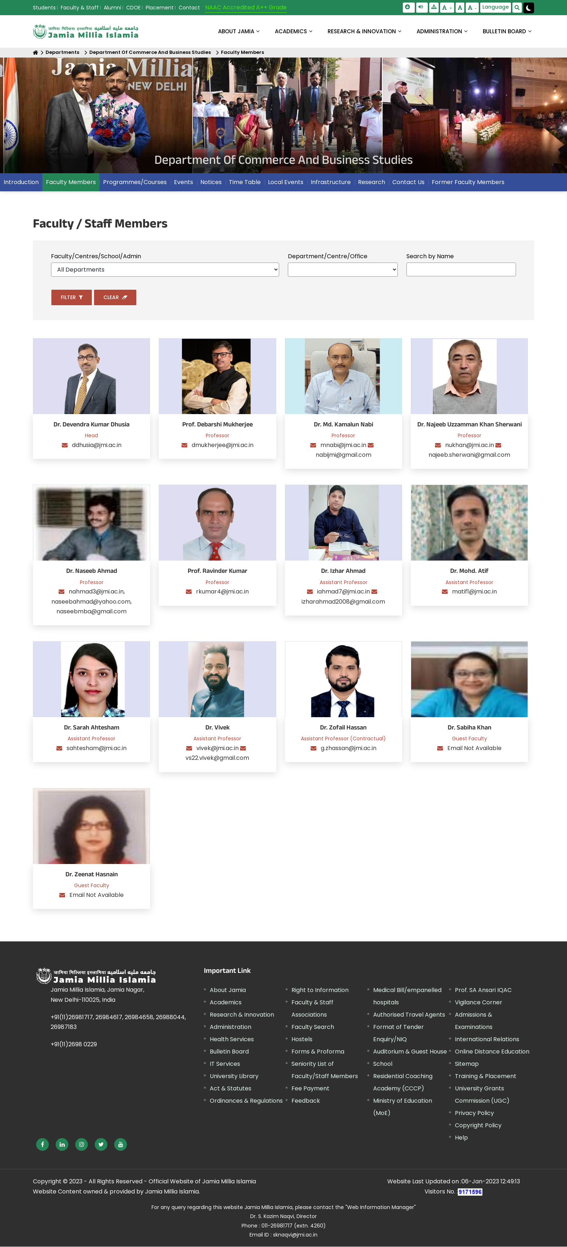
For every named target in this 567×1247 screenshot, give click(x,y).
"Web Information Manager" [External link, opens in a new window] (380, 1207)
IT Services (225, 1064)
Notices (211, 182)
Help (461, 1138)
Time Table (245, 182)
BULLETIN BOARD (504, 31)
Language (495, 6)
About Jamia (236, 31)
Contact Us (408, 182)
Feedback (305, 1101)
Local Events (285, 182)
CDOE (133, 7)
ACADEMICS (291, 31)
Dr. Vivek (217, 728)
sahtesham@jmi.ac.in (97, 748)
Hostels (301, 1039)
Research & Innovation (242, 1015)
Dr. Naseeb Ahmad (91, 572)
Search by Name (430, 256)
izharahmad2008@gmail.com (343, 601)
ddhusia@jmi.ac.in (97, 445)
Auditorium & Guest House (410, 1052)
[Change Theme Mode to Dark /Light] (528, 8)
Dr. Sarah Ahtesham (91, 728)
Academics (226, 1003)
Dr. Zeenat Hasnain (91, 875)
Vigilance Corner (478, 1003)
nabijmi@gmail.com (343, 455)
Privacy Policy (474, 1113)
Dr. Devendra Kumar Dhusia (91, 425)
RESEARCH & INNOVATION (362, 31)
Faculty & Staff (80, 7)
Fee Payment (310, 1089)
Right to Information (320, 990)
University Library (234, 1076)
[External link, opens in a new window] (42, 1144)
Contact (189, 7)
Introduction (21, 182)
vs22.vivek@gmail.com (217, 758)
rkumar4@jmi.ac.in (222, 592)
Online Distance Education (492, 1052)
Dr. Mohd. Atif (469, 572)
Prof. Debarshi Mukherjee (217, 425)
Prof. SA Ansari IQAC (483, 990)
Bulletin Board (229, 1052)
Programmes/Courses (135, 182)
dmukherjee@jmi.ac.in (222, 445)
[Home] (35, 53)
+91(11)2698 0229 (74, 1044)
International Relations (487, 1039)
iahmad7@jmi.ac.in (344, 592)
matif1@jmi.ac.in (474, 592)
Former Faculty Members (468, 182)
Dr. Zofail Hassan (343, 728)
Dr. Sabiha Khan (469, 728)
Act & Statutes (230, 1089)
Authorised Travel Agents (409, 1015)
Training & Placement (485, 1076)
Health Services (232, 1039)
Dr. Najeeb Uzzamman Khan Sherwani (469, 425)
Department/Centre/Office (327, 256)
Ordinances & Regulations (246, 1101)
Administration (230, 1027)
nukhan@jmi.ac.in (470, 445)
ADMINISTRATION (439, 31)
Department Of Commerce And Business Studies (150, 52)
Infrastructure (331, 182)
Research (371, 182)
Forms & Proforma (317, 1052)
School (382, 1064)
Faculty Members (242, 52)
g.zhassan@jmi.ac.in (348, 748)
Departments (62, 52)
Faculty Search (312, 1027)
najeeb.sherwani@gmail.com (469, 455)
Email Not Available (474, 748)
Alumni (112, 7)
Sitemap (467, 1064)
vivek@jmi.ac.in (218, 748)
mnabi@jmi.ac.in (344, 445)
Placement (160, 7)
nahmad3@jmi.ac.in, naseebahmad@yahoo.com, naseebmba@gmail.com (91, 602)
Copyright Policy (478, 1126)
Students (44, 7)
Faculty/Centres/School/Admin (96, 256)
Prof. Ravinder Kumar (217, 572)
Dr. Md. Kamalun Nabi (343, 425)
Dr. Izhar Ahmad (343, 572)
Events (183, 182)
